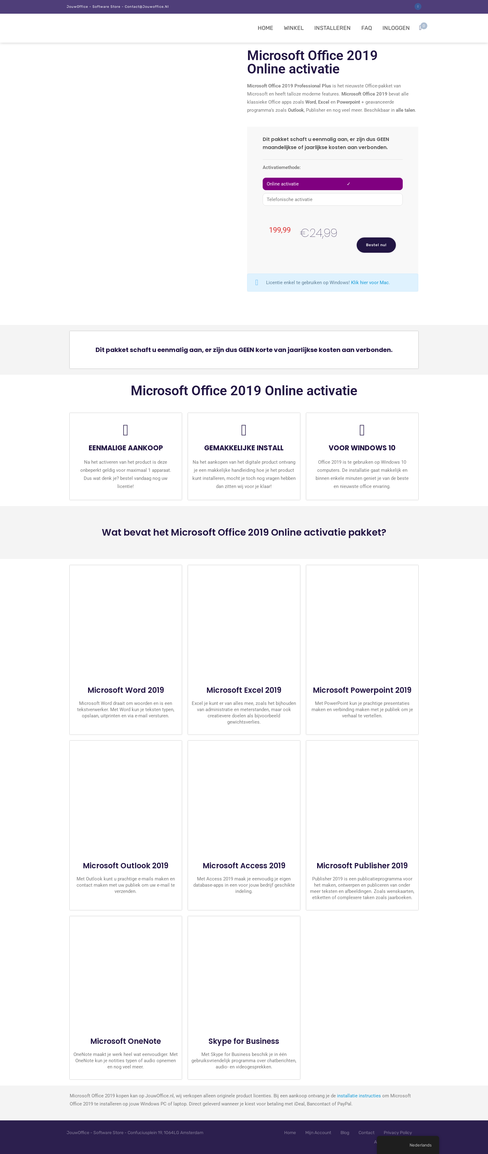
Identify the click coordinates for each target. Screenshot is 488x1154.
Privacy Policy (398, 1132)
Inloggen (396, 28)
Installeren (332, 28)
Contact (366, 1132)
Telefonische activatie (289, 199)
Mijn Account (318, 1132)
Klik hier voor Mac (370, 282)
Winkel (294, 28)
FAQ (366, 28)
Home (265, 28)
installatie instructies (359, 1096)
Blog (344, 1132)
